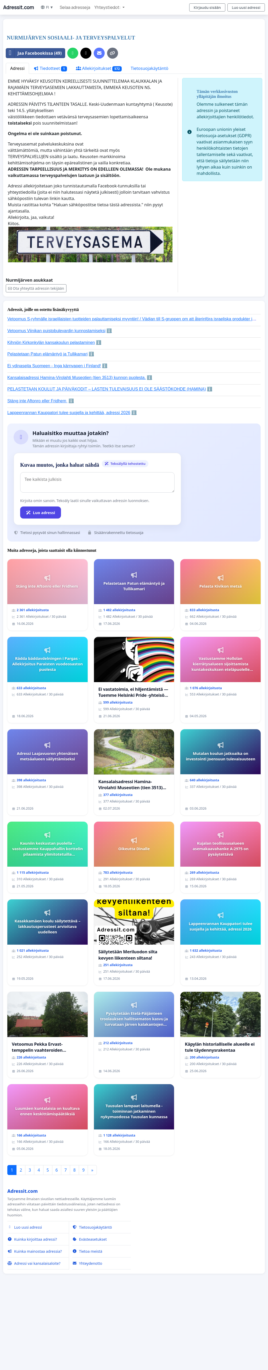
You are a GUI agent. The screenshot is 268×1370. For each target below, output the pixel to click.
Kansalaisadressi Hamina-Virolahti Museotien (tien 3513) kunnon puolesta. (76, 377)
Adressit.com (18, 7)
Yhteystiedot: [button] (107, 7)
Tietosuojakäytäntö (149, 68)
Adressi (17, 68)
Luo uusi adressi (246, 7)
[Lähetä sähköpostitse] (99, 53)
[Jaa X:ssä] (85, 53)
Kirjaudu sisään (207, 7)
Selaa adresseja (75, 7)
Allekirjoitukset (99, 68)
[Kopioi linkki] (112, 53)
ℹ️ (109, 330)
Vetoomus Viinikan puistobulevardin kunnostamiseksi (56, 330)
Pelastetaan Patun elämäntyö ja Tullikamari (47, 354)
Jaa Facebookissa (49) (34, 53)
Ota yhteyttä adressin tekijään (36, 288)
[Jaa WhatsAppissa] (72, 53)
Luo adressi (40, 512)
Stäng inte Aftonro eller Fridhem (37, 401)
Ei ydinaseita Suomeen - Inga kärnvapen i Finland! (54, 366)
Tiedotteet (50, 68)
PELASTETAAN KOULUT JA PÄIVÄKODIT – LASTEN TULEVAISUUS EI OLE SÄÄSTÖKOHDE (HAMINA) (106, 389)
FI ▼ (46, 7)
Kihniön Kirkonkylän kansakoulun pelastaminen (51, 342)
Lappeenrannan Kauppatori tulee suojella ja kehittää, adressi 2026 (68, 412)
